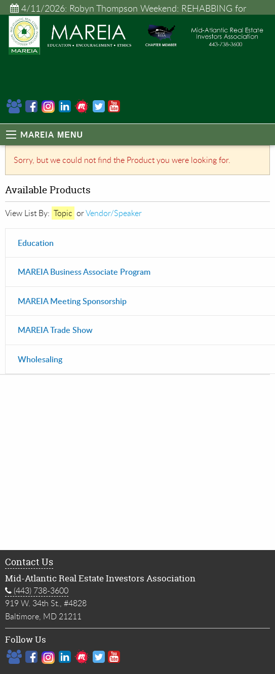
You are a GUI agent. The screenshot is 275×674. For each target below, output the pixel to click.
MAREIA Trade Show (55, 329)
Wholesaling (40, 359)
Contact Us (29, 562)
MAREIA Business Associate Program (84, 271)
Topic (63, 213)
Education (36, 242)
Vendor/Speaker (114, 213)
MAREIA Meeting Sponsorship (72, 301)
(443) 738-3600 (36, 591)
